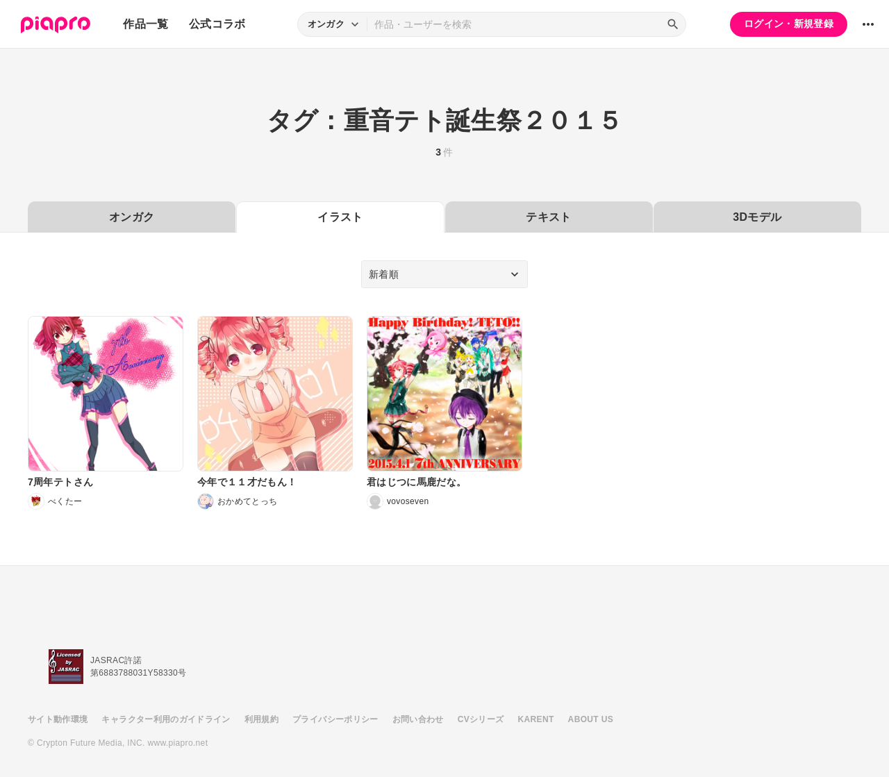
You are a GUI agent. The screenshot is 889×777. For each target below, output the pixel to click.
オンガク (131, 217)
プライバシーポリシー (335, 719)
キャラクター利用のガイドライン (165, 719)
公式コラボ (217, 24)
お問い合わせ (418, 719)
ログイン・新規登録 (788, 23)
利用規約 (261, 719)
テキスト (548, 217)
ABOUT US (590, 719)
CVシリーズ (481, 719)
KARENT (536, 719)
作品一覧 (145, 24)
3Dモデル (757, 217)
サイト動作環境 (58, 719)
